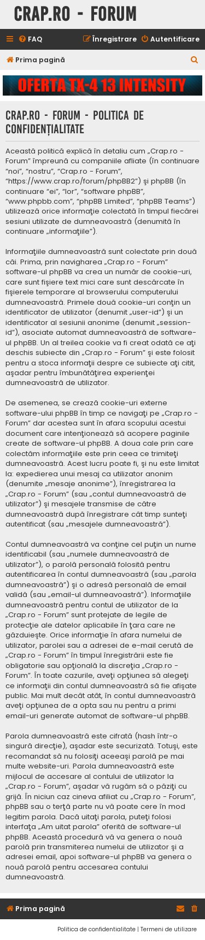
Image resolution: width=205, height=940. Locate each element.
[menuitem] (30, 39)
